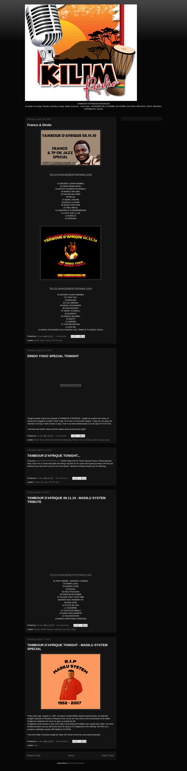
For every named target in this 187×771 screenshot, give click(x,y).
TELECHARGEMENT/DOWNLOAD (71, 575)
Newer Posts (33, 755)
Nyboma (58, 629)
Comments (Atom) (76, 763)
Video (73, 629)
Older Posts (108, 755)
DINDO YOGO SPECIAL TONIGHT (53, 356)
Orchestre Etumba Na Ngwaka (58, 440)
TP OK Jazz (57, 340)
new (36, 745)
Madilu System (47, 629)
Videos (75, 440)
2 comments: (61, 436)
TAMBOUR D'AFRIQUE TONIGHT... (53, 455)
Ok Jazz (44, 482)
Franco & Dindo (39, 125)
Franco (48, 340)
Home (71, 755)
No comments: (62, 478)
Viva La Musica (85, 440)
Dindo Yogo (39, 340)
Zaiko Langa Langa (101, 440)
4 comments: (61, 336)
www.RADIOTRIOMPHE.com (48, 461)
